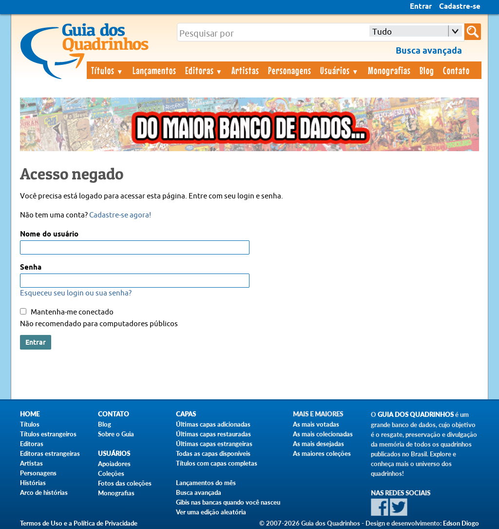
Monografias (389, 70)
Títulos (107, 70)
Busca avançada (198, 492)
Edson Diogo (461, 523)
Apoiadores (114, 464)
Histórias (33, 483)
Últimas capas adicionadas (213, 424)
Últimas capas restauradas (213, 434)
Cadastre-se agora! (120, 215)
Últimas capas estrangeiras (214, 444)
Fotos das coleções (125, 483)
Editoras (204, 70)
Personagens (289, 70)
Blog (427, 70)
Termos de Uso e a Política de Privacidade (78, 523)
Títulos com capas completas (216, 463)
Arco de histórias (44, 492)
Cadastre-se (459, 7)
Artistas (245, 70)
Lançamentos (154, 70)
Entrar (421, 7)
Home (29, 414)
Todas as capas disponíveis (213, 453)
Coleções (111, 473)
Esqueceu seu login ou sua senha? (76, 293)
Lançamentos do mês (206, 483)
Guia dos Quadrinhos (416, 414)
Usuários (339, 70)
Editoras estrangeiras (50, 453)
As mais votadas (316, 424)
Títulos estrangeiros (48, 434)
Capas (186, 414)
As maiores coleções (322, 453)
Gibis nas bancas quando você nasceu (228, 502)
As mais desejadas (318, 444)
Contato (456, 70)
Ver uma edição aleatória (211, 512)
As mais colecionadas (323, 434)
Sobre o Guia (116, 434)
